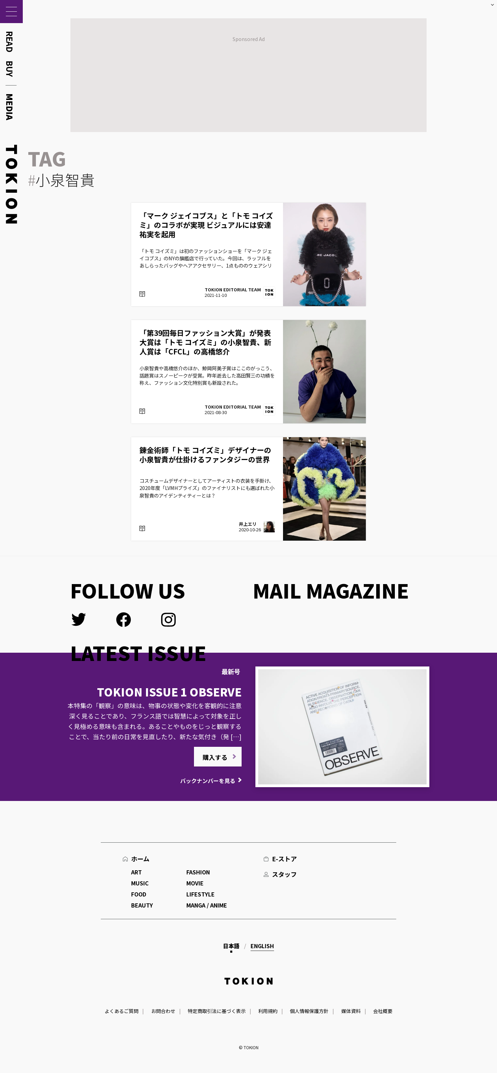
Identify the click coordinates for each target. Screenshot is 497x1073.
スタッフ (284, 874)
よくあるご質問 (121, 1010)
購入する (215, 757)
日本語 (231, 946)
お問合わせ (163, 1010)
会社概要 (382, 1010)
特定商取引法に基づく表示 (217, 1010)
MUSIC (140, 883)
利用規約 (267, 1010)
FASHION (198, 872)
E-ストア (284, 858)
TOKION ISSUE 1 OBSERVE (169, 692)
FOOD (138, 894)
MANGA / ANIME (206, 905)
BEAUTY (142, 905)
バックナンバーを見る (207, 780)
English (262, 946)
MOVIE (195, 883)
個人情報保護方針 (309, 1010)
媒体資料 (351, 1010)
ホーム (140, 858)
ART (136, 872)
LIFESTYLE (200, 894)
